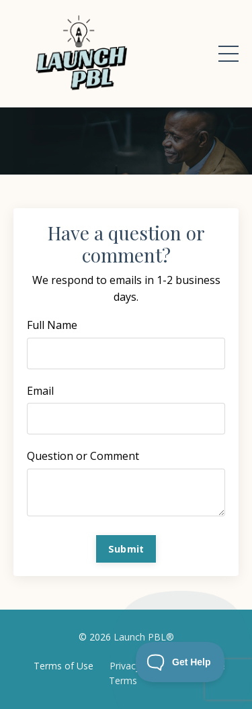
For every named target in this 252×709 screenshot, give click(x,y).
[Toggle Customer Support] (180, 662)
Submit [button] (126, 548)
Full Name (52, 325)
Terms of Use (63, 665)
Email (40, 390)
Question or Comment (83, 455)
